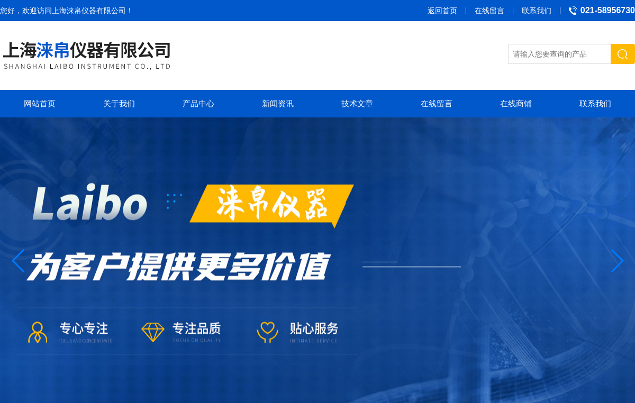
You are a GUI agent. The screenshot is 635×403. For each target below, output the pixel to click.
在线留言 (489, 10)
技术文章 (357, 103)
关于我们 (119, 103)
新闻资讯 (278, 103)
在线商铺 (516, 103)
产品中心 (198, 103)
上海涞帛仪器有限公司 (89, 10)
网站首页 (40, 103)
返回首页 (442, 10)
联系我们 (536, 10)
